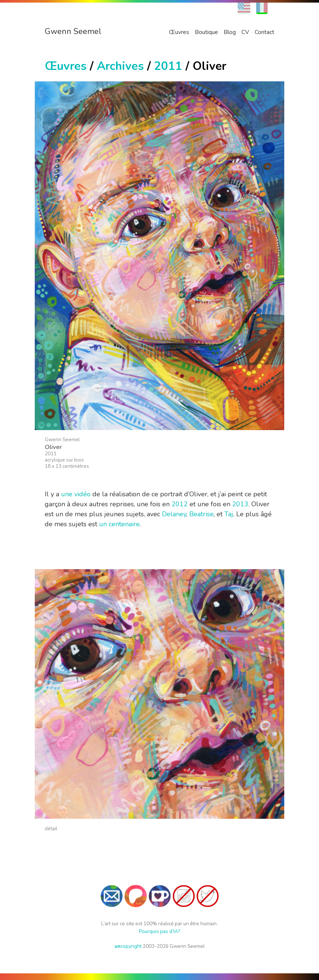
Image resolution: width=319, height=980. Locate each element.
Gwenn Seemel (73, 31)
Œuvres (179, 32)
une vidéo (76, 494)
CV (245, 32)
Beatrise (201, 514)
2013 (240, 504)
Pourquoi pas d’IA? (159, 931)
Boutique (206, 32)
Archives (120, 66)
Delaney (174, 514)
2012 (180, 504)
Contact (264, 32)
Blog (230, 32)
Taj (228, 514)
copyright (128, 946)
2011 (168, 66)
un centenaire (119, 524)
